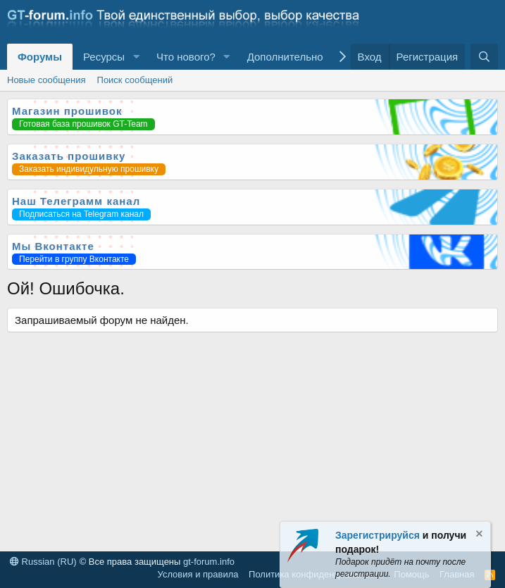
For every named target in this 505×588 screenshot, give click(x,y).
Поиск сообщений (135, 80)
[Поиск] (484, 57)
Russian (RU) (43, 561)
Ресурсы (104, 57)
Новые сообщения (46, 80)
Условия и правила (198, 574)
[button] (136, 57)
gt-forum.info (209, 561)
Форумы (40, 57)
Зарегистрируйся (377, 535)
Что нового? (186, 57)
